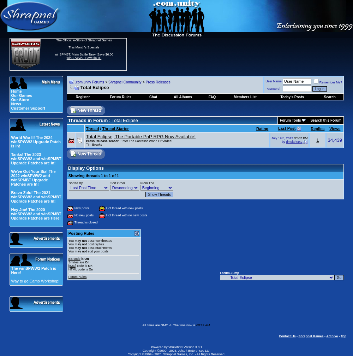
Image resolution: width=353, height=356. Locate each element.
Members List (245, 97)
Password (272, 89)
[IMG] (72, 266)
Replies (317, 129)
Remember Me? (328, 82)
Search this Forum (325, 120)
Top (343, 336)
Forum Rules (77, 277)
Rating (262, 129)
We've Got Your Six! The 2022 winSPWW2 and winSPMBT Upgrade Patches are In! (33, 177)
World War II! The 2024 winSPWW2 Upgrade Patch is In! (36, 141)
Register (83, 97)
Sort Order (117, 183)
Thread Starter (115, 129)
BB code (74, 259)
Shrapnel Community (124, 82)
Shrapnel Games (310, 336)
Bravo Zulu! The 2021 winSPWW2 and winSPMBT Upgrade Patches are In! (36, 197)
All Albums (183, 97)
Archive (332, 336)
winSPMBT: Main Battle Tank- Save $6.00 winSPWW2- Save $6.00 (84, 56)
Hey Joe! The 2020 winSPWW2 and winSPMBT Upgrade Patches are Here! (36, 214)
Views (334, 129)
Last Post (287, 128)
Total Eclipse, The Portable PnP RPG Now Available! (141, 136)
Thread (92, 129)
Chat (153, 97)
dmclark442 (294, 142)
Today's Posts (292, 97)
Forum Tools (290, 120)
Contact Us (287, 336)
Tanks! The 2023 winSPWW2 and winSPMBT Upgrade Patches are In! (36, 158)
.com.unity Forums (89, 82)
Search (330, 97)
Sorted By (76, 183)
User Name (273, 81)
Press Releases (158, 82)
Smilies (73, 262)
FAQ (212, 97)
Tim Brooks (94, 144)
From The (147, 183)
